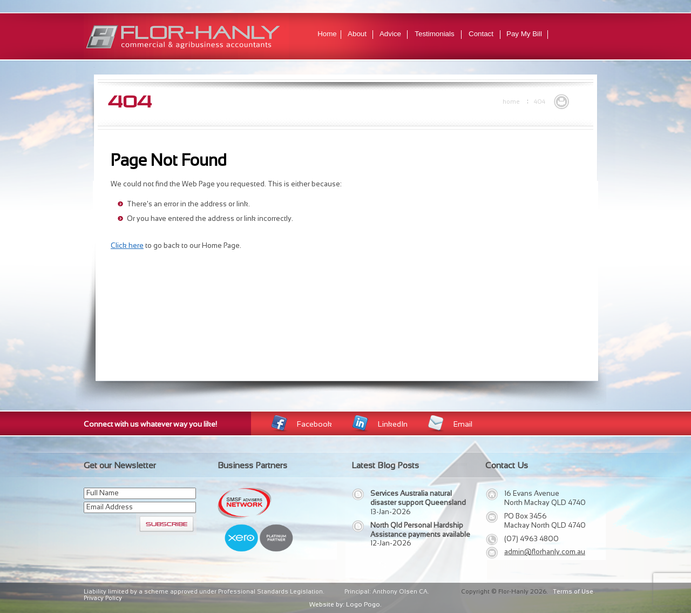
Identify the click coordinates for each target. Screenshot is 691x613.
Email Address (109, 506)
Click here (127, 245)
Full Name (102, 492)
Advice (390, 34)
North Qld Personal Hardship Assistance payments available (420, 529)
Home (327, 34)
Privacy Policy (103, 598)
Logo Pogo (363, 604)
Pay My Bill (524, 34)
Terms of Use (573, 591)
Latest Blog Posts (385, 465)
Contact (481, 34)
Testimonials (434, 34)
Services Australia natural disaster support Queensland (418, 498)
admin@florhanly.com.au (544, 552)
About (357, 34)
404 (539, 101)
